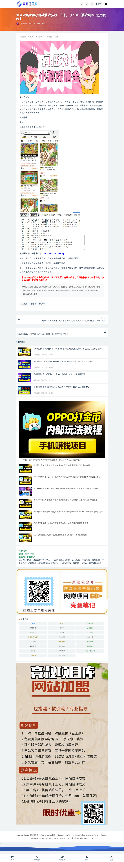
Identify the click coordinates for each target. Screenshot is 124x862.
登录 (99, 4)
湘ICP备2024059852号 (61, 835)
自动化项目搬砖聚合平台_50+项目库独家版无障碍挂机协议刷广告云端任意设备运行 (67, 348)
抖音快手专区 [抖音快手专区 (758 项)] (33, 637)
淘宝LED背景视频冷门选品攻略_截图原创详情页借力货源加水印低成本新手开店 (66, 488)
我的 (86, 858)
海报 (33, 304)
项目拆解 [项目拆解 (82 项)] (61, 655)
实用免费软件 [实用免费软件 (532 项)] (61, 633)
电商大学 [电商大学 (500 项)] (90, 637)
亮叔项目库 (34, 835)
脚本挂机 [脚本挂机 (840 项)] (90, 646)
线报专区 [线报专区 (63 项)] (90, 642)
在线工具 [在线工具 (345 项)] (90, 628)
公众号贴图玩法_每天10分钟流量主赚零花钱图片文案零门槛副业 (60, 535)
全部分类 (39, 37)
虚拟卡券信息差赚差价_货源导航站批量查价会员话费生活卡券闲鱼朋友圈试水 (65, 500)
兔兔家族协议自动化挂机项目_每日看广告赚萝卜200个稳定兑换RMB (61, 387)
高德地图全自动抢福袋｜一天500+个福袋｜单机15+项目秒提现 (59, 374)
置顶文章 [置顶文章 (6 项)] (61, 646)
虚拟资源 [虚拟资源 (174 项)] (61, 651)
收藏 (24, 304)
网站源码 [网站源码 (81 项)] (33, 646)
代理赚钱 (62, 858)
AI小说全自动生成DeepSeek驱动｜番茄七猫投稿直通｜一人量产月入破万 (63, 361)
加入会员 (37, 858)
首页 (31, 37)
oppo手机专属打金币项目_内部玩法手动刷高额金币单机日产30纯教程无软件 (50, 460)
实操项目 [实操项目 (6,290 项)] (33, 633)
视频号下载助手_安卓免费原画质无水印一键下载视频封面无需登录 (61, 523)
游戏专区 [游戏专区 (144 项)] (61, 637)
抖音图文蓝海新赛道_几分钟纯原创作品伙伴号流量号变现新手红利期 (62, 465)
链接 (42, 304)
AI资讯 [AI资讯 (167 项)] (32, 623)
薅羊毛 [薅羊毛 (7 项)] (32, 651)
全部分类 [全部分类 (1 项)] (61, 628)
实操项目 (24, 24)
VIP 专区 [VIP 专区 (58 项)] (62, 623)
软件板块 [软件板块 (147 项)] (33, 655)
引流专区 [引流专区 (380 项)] (90, 633)
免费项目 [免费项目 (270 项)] (33, 628)
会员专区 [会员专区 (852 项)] (90, 623)
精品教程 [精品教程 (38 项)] (61, 642)
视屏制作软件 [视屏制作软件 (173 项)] (90, 651)
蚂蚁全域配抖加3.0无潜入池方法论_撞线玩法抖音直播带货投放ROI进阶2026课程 (67, 477)
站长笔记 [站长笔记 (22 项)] (33, 642)
